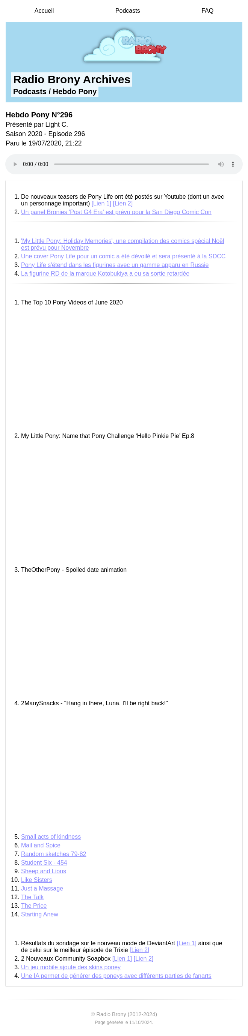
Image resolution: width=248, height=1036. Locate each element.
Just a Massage (42, 888)
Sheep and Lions (43, 871)
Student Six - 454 (44, 862)
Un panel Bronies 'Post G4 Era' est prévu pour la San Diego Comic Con (116, 212)
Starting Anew (39, 914)
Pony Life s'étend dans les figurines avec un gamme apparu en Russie (115, 265)
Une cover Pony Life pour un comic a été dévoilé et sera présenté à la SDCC (123, 256)
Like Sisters (36, 880)
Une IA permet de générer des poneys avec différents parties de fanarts (116, 976)
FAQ (207, 10)
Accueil (44, 10)
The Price (34, 906)
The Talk (32, 897)
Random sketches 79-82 (53, 854)
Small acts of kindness (51, 837)
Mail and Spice (40, 845)
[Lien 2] (123, 203)
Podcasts (127, 10)
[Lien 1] (101, 203)
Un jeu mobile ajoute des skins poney (71, 967)
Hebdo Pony (75, 91)
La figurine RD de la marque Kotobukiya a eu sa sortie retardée (105, 273)
